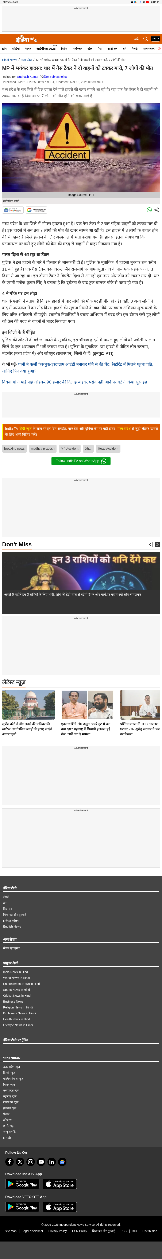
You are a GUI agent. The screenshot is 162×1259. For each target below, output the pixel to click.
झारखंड (7, 1137)
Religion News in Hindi (18, 1007)
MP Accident (69, 448)
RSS (123, 1231)
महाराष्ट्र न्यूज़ (9, 1096)
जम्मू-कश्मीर (9, 1131)
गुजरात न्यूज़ (9, 1108)
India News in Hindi (15, 972)
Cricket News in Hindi (17, 995)
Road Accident (108, 448)
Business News (13, 1001)
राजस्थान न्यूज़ (10, 1102)
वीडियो (16, 48)
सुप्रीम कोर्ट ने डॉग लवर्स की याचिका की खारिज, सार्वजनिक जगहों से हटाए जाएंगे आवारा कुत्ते (27, 700)
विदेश (64, 48)
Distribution (149, 1231)
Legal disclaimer (32, 1231)
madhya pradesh (43, 448)
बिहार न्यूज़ (9, 1084)
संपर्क (6, 897)
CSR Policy (79, 1231)
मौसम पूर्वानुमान (11, 948)
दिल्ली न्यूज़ (9, 1072)
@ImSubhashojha (55, 76)
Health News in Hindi (17, 1019)
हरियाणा (7, 1120)
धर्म (124, 48)
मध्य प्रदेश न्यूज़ (11, 1090)
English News (12, 926)
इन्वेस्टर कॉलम (11, 920)
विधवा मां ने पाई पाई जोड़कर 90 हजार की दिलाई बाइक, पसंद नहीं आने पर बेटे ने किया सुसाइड (74, 382)
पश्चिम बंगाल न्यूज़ (13, 1078)
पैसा (99, 48)
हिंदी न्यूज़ (25, 429)
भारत (28, 48)
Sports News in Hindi (17, 989)
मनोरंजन (77, 48)
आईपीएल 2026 (46, 48)
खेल (90, 48)
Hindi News (9, 60)
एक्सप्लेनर (148, 48)
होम (4, 48)
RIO (134, 1231)
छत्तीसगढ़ (8, 1126)
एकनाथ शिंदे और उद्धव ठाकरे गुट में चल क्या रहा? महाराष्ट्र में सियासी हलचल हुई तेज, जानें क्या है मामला (85, 700)
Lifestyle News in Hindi (18, 1025)
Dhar (88, 448)
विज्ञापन (7, 908)
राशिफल (112, 48)
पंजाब (6, 1114)
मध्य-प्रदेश (26, 60)
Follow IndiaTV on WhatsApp (81, 461)
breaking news (14, 448)
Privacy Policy (57, 1231)
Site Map (10, 1231)
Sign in (155, 1)
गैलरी (135, 48)
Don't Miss (17, 544)
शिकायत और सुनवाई (14, 914)
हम (4, 903)
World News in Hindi (16, 978)
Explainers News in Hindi (19, 1013)
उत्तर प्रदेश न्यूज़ (11, 1067)
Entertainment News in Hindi (21, 983)
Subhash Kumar (27, 76)
